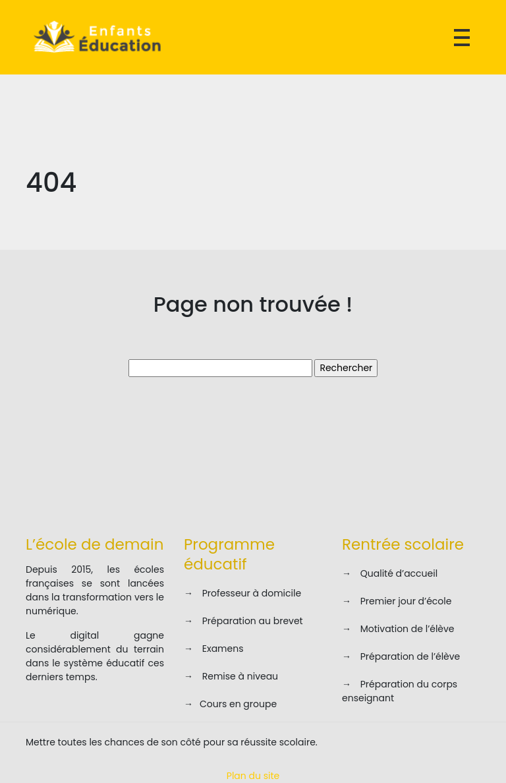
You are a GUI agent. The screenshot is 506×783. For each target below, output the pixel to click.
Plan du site (253, 775)
